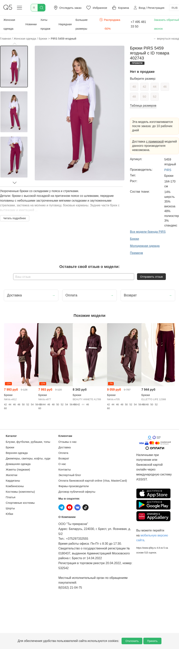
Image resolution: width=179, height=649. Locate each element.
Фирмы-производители (73, 486)
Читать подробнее (14, 218)
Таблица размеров (143, 105)
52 (154, 96)
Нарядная (65, 24)
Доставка (64, 447)
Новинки (31, 24)
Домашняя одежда (18, 464)
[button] (14, 44)
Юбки (9, 513)
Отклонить (132, 641)
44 (154, 86)
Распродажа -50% (109, 23)
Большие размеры (82, 24)
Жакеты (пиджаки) (18, 469)
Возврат (63, 458)
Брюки (10, 447)
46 (165, 86)
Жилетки (11, 475)
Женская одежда (9, 24)
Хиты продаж (45, 24)
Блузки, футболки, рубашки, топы (28, 441)
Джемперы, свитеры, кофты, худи (28, 458)
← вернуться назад (166, 38)
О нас (62, 464)
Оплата (63, 452)
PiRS (167, 170)
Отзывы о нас (67, 441)
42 (144, 86)
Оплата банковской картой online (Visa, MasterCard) (92, 480)
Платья (10, 497)
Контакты (64, 469)
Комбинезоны (15, 486)
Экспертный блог (69, 475)
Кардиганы (13, 480)
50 (144, 96)
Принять (152, 641)
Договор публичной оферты (76, 491)
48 (134, 96)
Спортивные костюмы (20, 502)
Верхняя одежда (17, 452)
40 (134, 86)
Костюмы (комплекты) (20, 491)
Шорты (10, 508)
